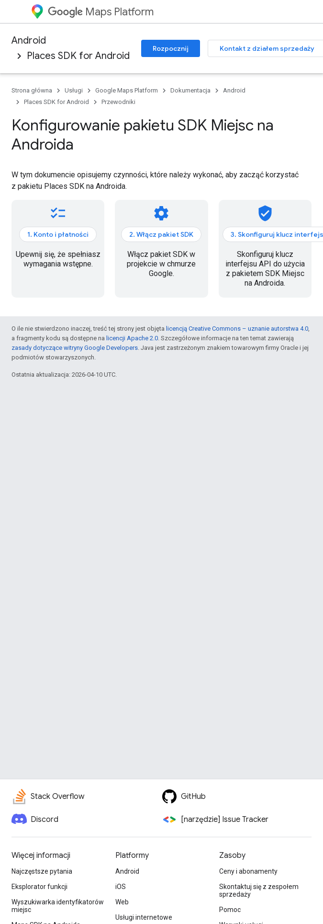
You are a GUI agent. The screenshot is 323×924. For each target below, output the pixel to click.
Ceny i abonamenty (248, 871)
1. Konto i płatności (58, 234)
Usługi (74, 90)
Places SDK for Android (78, 56)
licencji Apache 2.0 (132, 338)
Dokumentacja (190, 90)
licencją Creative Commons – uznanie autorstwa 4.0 (237, 328)
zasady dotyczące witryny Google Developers (74, 347)
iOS (120, 886)
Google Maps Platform (126, 90)
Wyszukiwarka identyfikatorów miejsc (57, 905)
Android (28, 40)
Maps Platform (101, 11)
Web (122, 902)
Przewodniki (118, 101)
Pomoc (230, 909)
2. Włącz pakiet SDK (161, 234)
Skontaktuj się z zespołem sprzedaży (259, 890)
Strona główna (31, 90)
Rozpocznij (171, 48)
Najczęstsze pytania (41, 871)
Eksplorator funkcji (39, 886)
